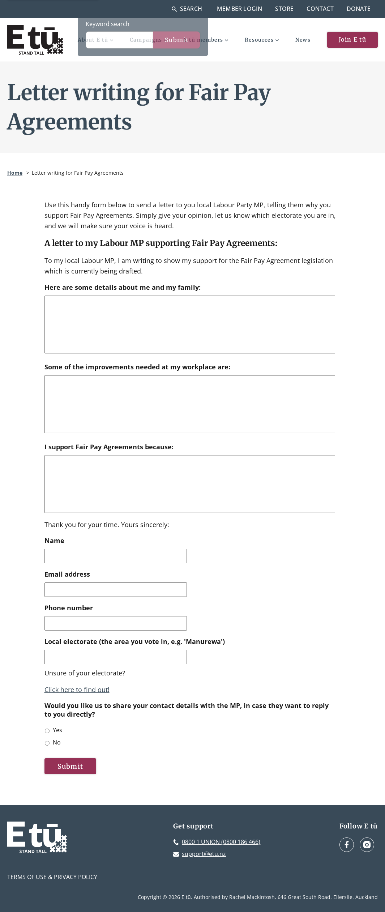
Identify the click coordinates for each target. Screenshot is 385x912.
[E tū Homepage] (35, 39)
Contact (320, 9)
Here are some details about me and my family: (122, 287)
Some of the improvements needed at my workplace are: (137, 367)
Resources (262, 40)
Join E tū (352, 39)
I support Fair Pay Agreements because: (109, 447)
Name (54, 540)
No (57, 742)
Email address (67, 574)
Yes (57, 730)
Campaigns (148, 40)
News (303, 40)
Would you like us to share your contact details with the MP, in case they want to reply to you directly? (186, 709)
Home (14, 172)
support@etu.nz (204, 854)
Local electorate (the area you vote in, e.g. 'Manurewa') (134, 641)
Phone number (68, 608)
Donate (359, 9)
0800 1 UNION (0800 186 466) (221, 842)
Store (284, 9)
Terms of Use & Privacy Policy (52, 877)
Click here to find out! (77, 689)
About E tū (95, 40)
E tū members (206, 40)
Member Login (239, 9)
